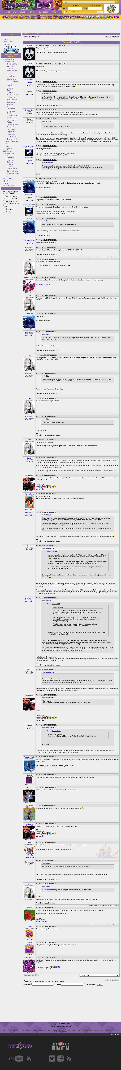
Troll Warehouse (12, 100)
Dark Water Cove (13, 81)
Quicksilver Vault (12, 124)
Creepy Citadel (12, 115)
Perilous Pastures (10, 67)
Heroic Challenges (11, 141)
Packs (5, 176)
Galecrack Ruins (12, 171)
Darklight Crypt (12, 136)
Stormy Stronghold (11, 76)
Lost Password (95, 5)
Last (33, 36)
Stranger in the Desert (43, 284)
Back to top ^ (115, 1035)
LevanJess (29, 179)
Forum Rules (7, 42)
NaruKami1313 (29, 958)
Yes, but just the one (12, 203)
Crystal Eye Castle (11, 89)
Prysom (29, 91)
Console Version (8, 59)
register (37, 981)
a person (29, 942)
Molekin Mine (11, 118)
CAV (29, 259)
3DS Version (7, 151)
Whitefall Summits (10, 165)
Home (7, 12)
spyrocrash (29, 806)
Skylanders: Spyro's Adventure (11, 55)
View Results (6, 212)
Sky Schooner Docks (12, 71)
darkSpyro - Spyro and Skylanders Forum (35, 33)
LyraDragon (29, 475)
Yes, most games (11, 198)
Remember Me (70, 12)
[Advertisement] (59, 26)
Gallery (5, 183)
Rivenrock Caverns (10, 161)
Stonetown (10, 92)
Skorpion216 (29, 110)
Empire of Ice (11, 132)
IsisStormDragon (29, 277)
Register (75, 5)
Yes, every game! (11, 196)
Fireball (29, 45)
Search (5, 39)
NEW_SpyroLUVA (29, 146)
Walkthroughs (19, 12)
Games (32, 12)
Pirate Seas (11, 134)
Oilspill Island (11, 79)
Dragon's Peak (12, 139)
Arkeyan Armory (12, 127)
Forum (54, 12)
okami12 (29, 775)
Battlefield (10, 104)
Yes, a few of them (11, 201)
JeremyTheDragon (29, 240)
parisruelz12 (29, 247)
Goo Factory (11, 102)
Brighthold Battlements (11, 157)
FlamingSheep (29, 494)
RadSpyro (29, 908)
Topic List (108, 36)
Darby (29, 787)
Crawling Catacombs (11, 108)
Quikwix (29, 82)
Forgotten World (29, 757)
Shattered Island (12, 64)
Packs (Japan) (8, 178)
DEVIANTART (40, 920)
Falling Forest (12, 97)
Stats (7, 146)
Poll (11, 188)
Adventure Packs (13, 173)
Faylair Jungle (12, 169)
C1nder (29, 926)
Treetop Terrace (12, 95)
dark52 (29, 842)
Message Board (8, 185)
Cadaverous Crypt (11, 112)
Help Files (6, 44)
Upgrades (8, 149)
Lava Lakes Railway (11, 121)
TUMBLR (39, 918)
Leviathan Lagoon (10, 85)
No (6, 206)
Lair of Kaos (11, 129)
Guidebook (43, 12)
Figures (5, 181)
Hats (6, 144)
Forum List (6, 37)
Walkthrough (9, 61)
